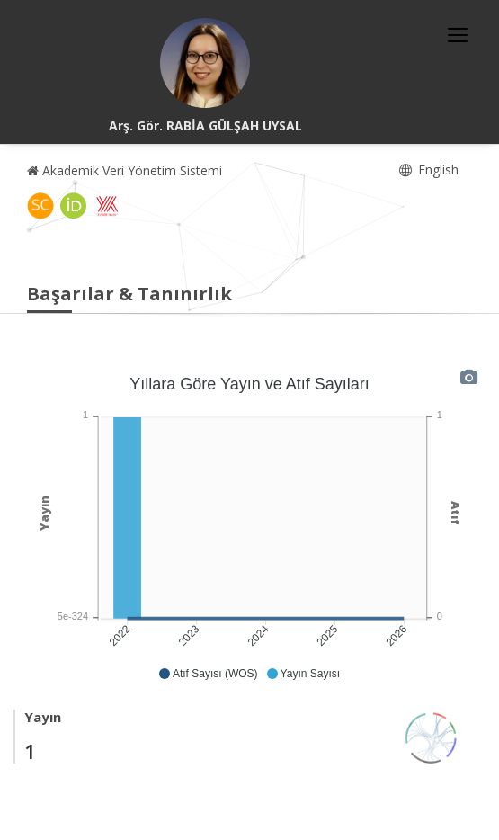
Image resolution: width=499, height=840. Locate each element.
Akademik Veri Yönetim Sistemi (124, 170)
